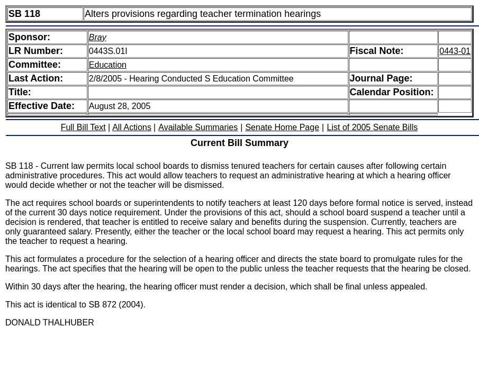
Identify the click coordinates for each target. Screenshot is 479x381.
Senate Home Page (282, 127)
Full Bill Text (83, 127)
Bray (97, 37)
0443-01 (455, 51)
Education (107, 64)
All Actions (131, 127)
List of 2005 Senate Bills (372, 127)
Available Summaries (198, 127)
